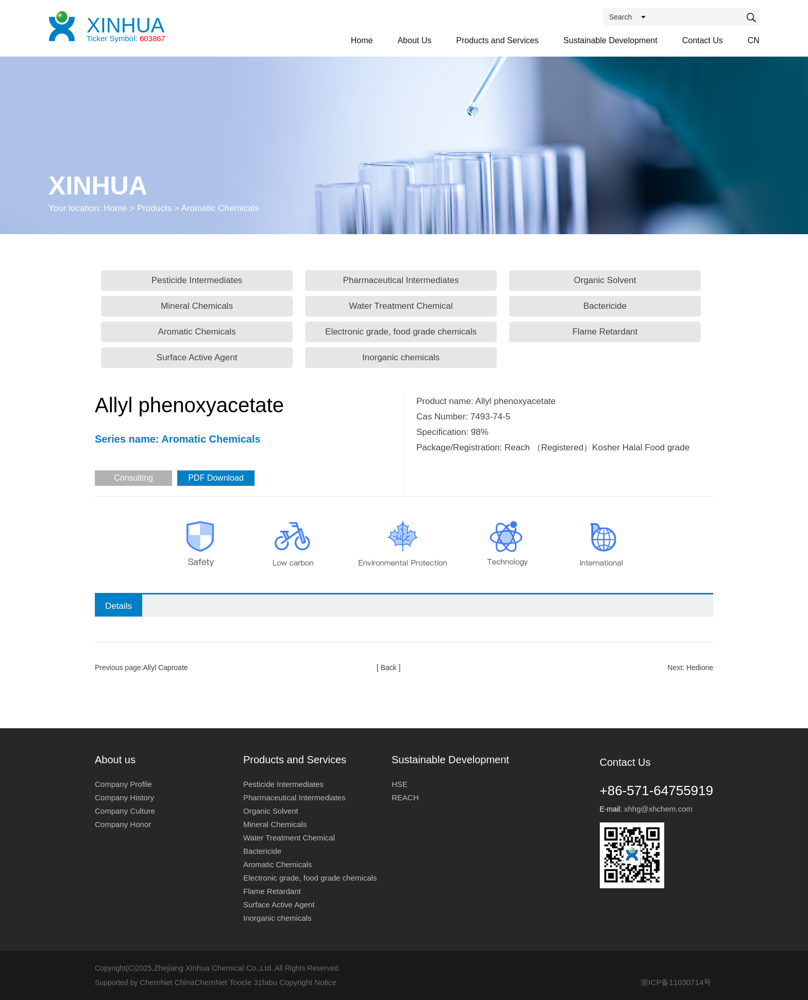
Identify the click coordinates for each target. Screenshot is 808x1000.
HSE (400, 784)
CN (754, 40)
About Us (414, 40)
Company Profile (123, 784)
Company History (124, 797)
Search (620, 17)
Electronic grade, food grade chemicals (401, 332)
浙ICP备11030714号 (676, 982)
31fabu (265, 982)
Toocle (240, 982)
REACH (405, 797)
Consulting (133, 477)
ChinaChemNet (200, 982)
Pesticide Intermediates (197, 280)
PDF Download (216, 477)
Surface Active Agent (197, 357)
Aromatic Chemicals (196, 332)
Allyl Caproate (165, 667)
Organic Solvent (605, 280)
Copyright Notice (307, 982)
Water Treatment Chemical (401, 306)
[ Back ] (389, 667)
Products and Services (497, 40)
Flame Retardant (605, 332)
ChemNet (156, 982)
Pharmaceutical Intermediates (401, 280)
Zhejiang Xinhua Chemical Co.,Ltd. (213, 967)
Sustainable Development (610, 40)
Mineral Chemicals (197, 306)
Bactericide (605, 306)
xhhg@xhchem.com (658, 808)
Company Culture (125, 810)
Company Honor (123, 824)
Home (362, 40)
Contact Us (702, 40)
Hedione (699, 667)
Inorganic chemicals (401, 357)
